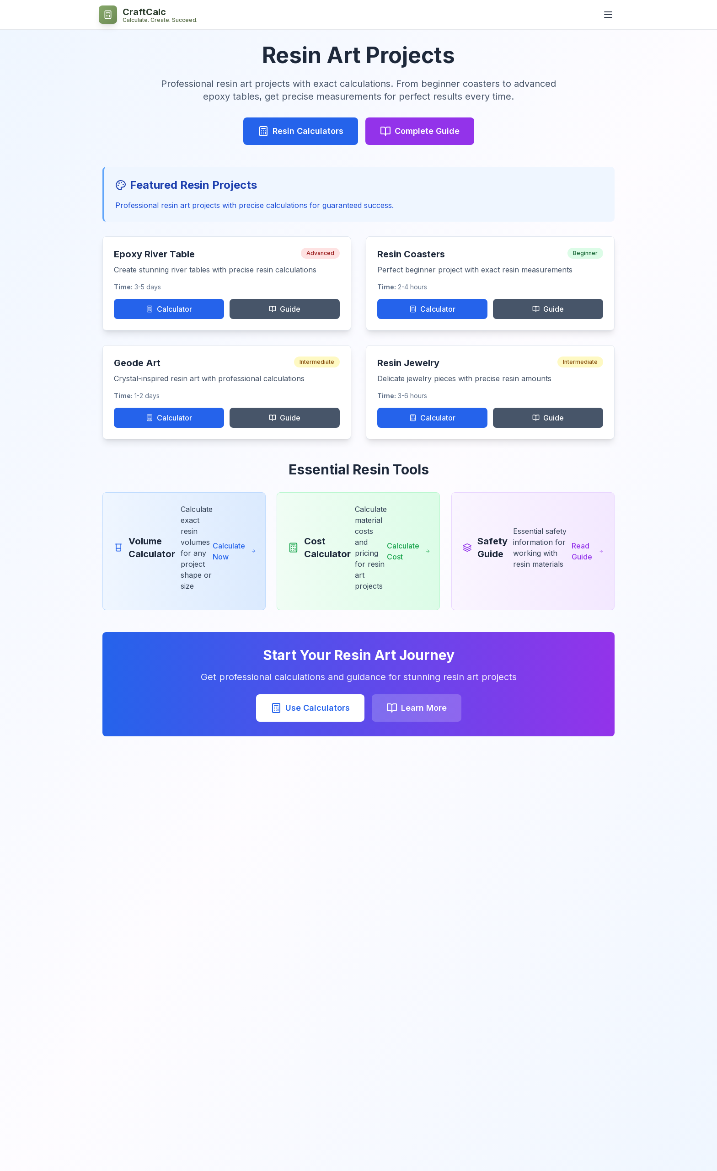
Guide (284, 309)
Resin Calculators (300, 131)
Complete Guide (420, 131)
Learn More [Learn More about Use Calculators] (416, 708)
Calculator (169, 309)
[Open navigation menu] (608, 15)
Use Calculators (310, 708)
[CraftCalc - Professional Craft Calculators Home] (148, 15)
